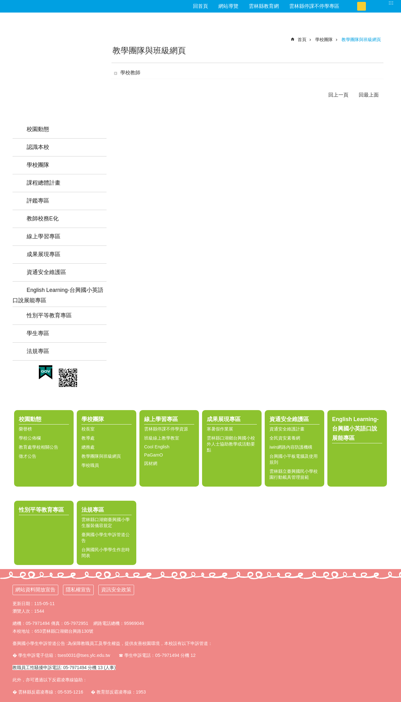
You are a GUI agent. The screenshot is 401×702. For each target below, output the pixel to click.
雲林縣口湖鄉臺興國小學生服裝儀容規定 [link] (105, 522)
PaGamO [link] (153, 454)
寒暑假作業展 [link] (220, 428)
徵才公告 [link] (27, 456)
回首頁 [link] (200, 6)
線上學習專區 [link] (43, 236)
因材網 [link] (150, 463)
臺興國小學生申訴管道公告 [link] (105, 537)
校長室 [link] (88, 428)
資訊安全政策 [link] (116, 589)
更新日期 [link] (21, 603)
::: (390, 2)
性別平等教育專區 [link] (49, 315)
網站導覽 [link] (228, 6)
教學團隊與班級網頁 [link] (361, 39)
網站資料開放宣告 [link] (35, 589)
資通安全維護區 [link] (46, 272)
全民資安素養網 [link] (284, 438)
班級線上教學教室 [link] (161, 438)
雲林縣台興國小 (60, 58)
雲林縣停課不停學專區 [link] (314, 6)
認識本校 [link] (38, 147)
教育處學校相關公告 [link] (38, 447)
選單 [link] (393, 403)
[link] (45, 372)
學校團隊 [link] (38, 165)
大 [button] (370, 6)
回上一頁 (338, 95)
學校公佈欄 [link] (30, 438)
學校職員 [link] (90, 465)
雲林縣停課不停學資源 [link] (166, 428)
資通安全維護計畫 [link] (287, 428)
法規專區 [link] (38, 351)
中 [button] (361, 6)
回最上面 (369, 95)
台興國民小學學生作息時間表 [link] (105, 552)
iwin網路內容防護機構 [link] (290, 447)
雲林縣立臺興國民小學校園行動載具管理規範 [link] (293, 474)
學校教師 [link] (130, 72)
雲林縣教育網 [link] (264, 6)
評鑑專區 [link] (38, 201)
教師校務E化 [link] (43, 218)
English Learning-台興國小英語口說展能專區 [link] (58, 295)
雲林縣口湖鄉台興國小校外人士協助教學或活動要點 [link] (231, 443)
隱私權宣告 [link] (78, 589)
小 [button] (352, 6)
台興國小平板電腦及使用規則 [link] (293, 459)
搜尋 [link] (382, 2)
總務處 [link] (88, 447)
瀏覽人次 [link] (21, 611)
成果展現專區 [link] (43, 254)
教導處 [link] (88, 438)
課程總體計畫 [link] (43, 183)
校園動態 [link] (38, 129)
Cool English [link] (156, 446)
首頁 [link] (302, 39)
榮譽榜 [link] (25, 428)
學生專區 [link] (38, 333)
